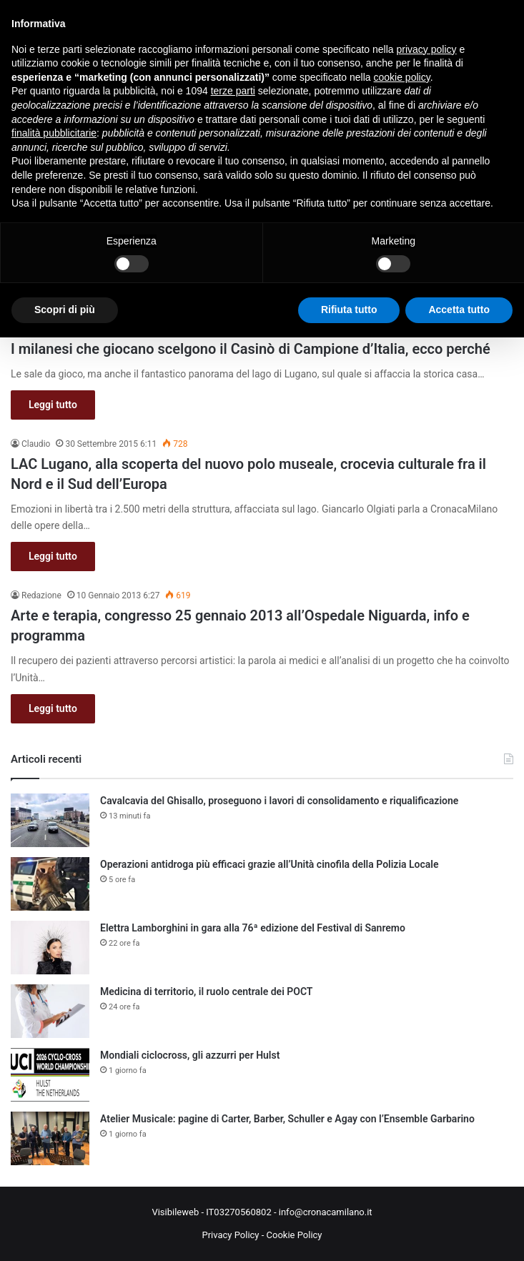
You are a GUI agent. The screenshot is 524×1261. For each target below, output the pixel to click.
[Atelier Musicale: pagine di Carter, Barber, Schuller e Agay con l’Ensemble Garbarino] (50, 1138)
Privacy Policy (230, 1235)
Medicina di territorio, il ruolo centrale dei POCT (206, 991)
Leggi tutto (53, 404)
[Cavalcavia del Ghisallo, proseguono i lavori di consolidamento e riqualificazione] (50, 820)
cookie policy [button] (402, 77)
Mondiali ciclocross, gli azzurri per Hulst (190, 1055)
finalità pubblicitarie (54, 133)
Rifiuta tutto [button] (349, 309)
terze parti (233, 91)
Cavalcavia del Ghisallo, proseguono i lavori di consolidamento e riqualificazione (279, 800)
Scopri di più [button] (64, 309)
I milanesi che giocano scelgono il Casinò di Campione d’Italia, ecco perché (250, 348)
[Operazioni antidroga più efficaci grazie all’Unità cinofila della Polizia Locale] (50, 884)
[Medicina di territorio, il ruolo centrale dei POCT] (50, 1011)
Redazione (41, 595)
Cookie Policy (294, 1235)
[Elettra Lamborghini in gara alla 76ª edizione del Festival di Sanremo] (50, 947)
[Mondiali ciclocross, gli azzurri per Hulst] (50, 1075)
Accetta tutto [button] (459, 309)
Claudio (35, 444)
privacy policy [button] (427, 49)
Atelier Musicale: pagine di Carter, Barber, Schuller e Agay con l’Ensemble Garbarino (287, 1118)
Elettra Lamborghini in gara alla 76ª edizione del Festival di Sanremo (252, 928)
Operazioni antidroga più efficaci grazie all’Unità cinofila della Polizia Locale (269, 864)
